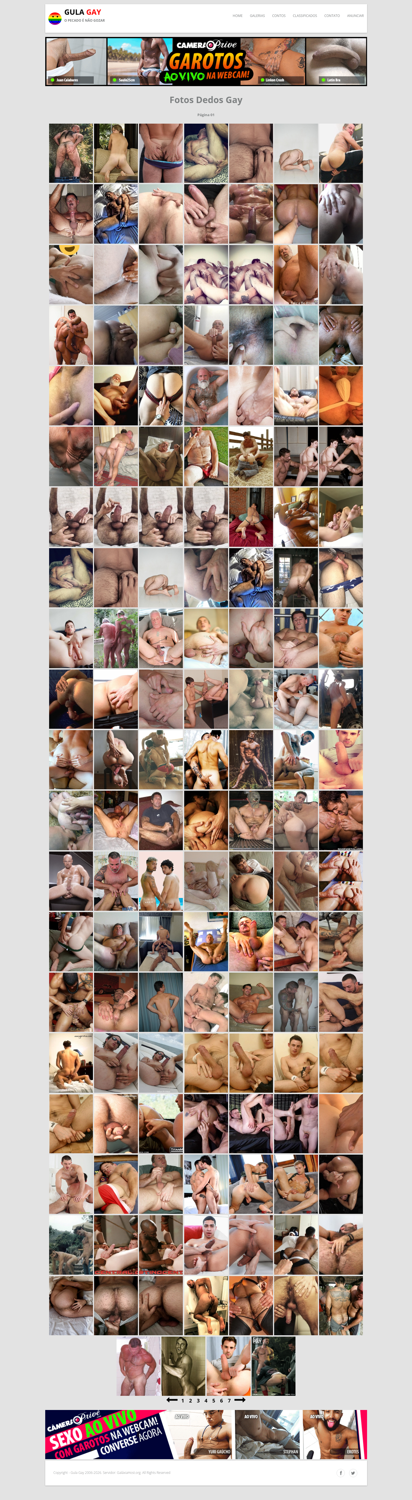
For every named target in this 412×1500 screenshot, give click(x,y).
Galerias (257, 15)
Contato (332, 15)
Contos (278, 15)
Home (238, 15)
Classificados (305, 15)
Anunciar (355, 15)
